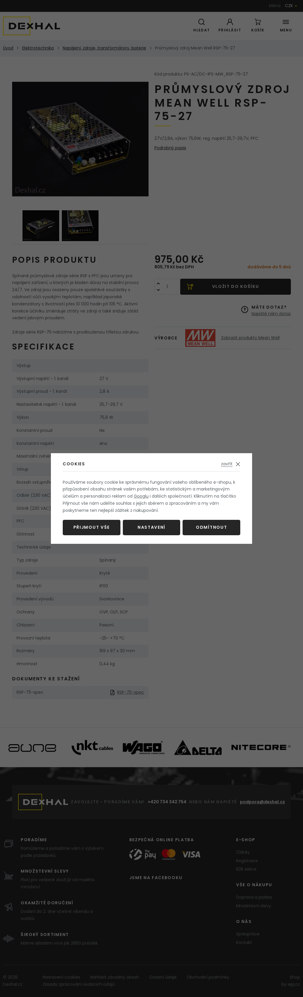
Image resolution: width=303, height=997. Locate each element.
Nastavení (151, 527)
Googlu (141, 496)
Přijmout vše (91, 527)
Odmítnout (211, 527)
